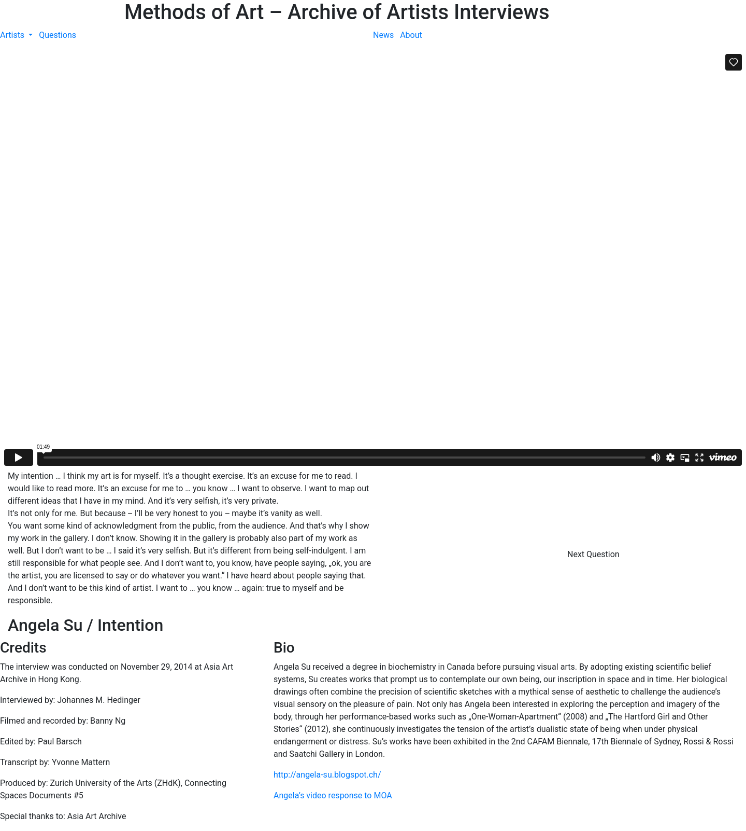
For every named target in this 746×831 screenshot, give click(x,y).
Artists (13, 35)
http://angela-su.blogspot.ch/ (327, 775)
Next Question (594, 554)
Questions (57, 35)
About (411, 35)
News (383, 35)
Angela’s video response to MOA (333, 795)
